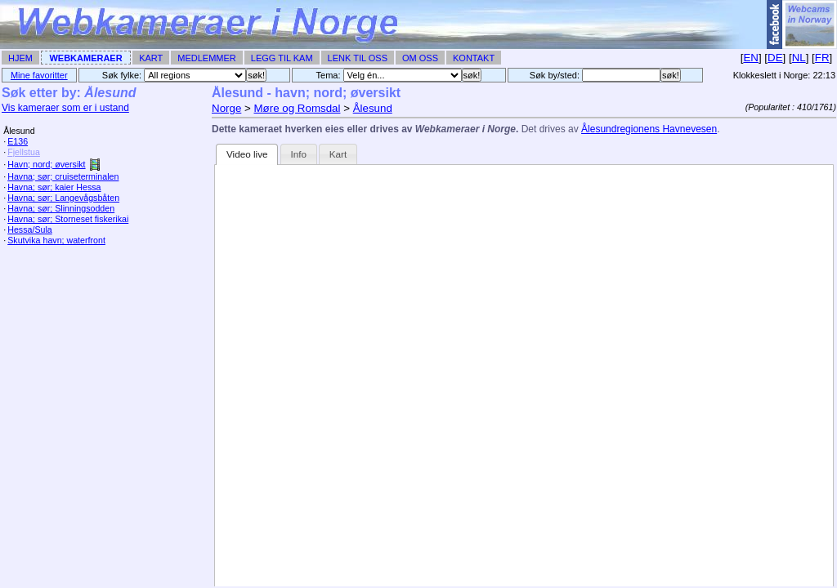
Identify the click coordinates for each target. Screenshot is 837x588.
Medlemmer (206, 58)
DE (775, 57)
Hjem (20, 58)
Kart (151, 58)
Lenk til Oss (357, 58)
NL (799, 57)
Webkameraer (85, 58)
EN (751, 57)
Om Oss (420, 58)
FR (822, 57)
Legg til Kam (282, 58)
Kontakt (474, 58)
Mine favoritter (39, 75)
